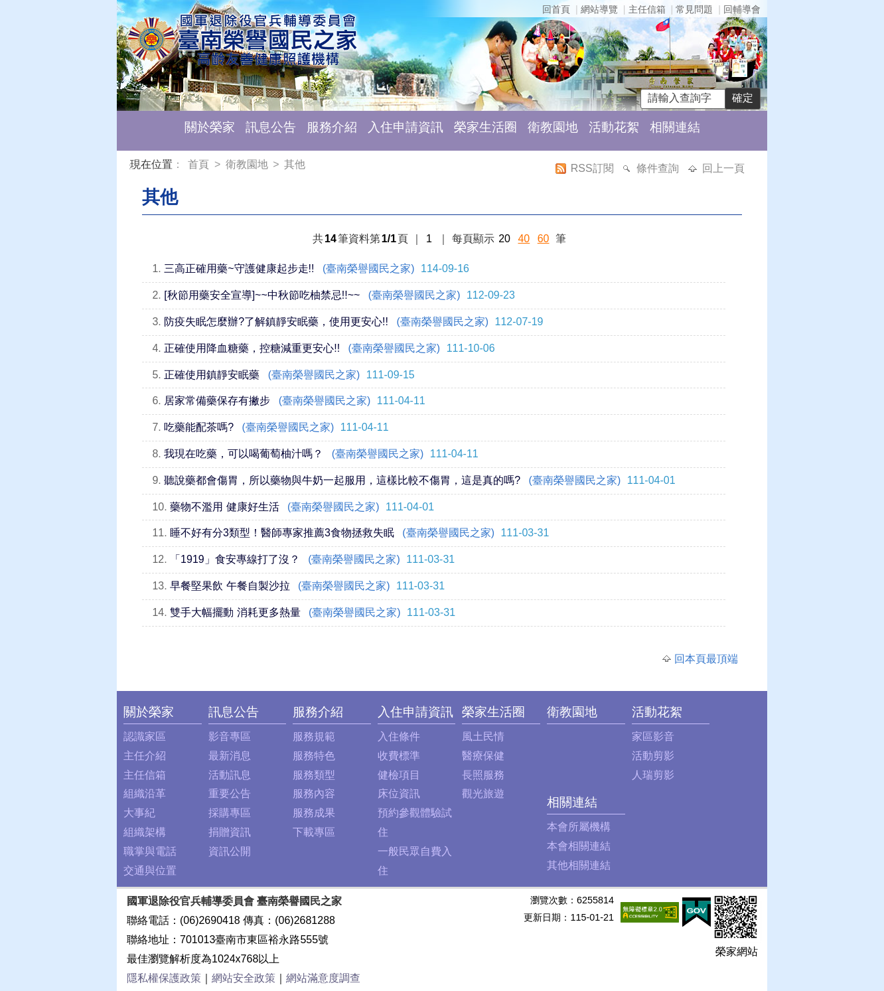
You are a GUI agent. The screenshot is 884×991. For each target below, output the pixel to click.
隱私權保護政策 (164, 978)
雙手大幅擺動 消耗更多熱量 (235, 612)
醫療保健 (483, 755)
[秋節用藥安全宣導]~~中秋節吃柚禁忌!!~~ (262, 295)
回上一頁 (723, 168)
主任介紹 (144, 755)
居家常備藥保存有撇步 (217, 400)
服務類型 (314, 775)
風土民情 (483, 736)
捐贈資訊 (229, 832)
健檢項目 (399, 775)
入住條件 (399, 736)
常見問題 (694, 9)
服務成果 (314, 812)
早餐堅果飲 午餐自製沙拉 (229, 585)
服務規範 (314, 736)
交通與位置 (150, 870)
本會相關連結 (579, 846)
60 (544, 238)
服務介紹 (332, 127)
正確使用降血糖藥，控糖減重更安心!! (252, 348)
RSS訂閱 (594, 168)
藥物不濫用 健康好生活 (224, 506)
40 (524, 238)
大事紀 (139, 812)
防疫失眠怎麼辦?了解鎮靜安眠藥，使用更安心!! (276, 321)
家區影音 (653, 736)
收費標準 (399, 755)
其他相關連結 (579, 865)
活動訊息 (229, 775)
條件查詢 (659, 168)
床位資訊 (399, 793)
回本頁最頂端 (706, 658)
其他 (294, 164)
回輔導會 (742, 9)
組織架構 (144, 832)
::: (132, 166)
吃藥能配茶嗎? (199, 427)
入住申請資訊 (405, 127)
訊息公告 (271, 127)
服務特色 (314, 755)
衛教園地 (553, 127)
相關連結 (675, 127)
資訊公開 (229, 851)
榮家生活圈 (485, 127)
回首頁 (556, 9)
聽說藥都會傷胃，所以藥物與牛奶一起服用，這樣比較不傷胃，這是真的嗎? (342, 480)
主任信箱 (647, 9)
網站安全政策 (243, 978)
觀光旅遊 (483, 793)
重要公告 (229, 793)
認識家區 (144, 736)
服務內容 (314, 793)
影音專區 (229, 736)
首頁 (200, 164)
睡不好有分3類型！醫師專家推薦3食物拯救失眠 (282, 532)
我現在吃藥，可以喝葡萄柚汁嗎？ (243, 453)
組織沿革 (144, 793)
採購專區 (229, 812)
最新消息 (229, 755)
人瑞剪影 (653, 775)
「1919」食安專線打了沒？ (235, 559)
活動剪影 (653, 755)
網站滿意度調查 (323, 978)
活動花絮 (614, 127)
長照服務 (483, 775)
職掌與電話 (150, 851)
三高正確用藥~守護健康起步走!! (239, 268)
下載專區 (314, 832)
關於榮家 (209, 127)
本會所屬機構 (579, 826)
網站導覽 (599, 9)
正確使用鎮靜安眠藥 (211, 374)
